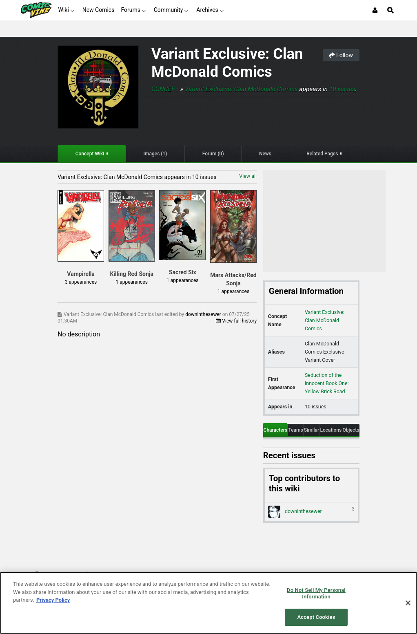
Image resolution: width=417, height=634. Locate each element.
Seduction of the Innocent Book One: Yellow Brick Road (327, 383)
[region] (208, 603)
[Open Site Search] (390, 10)
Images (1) (155, 154)
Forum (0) (213, 154)
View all (248, 176)
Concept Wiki (89, 154)
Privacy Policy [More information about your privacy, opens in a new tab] (53, 600)
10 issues (342, 89)
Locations (331, 430)
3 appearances (81, 282)
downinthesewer (203, 314)
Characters (276, 430)
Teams (295, 430)
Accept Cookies (316, 617)
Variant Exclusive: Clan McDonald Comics (227, 63)
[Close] (408, 603)
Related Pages (322, 154)
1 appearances (131, 282)
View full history (236, 321)
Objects (351, 430)
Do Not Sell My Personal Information (316, 593)
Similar (311, 430)
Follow (341, 55)
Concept (165, 89)
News (265, 154)
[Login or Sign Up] (375, 10)
